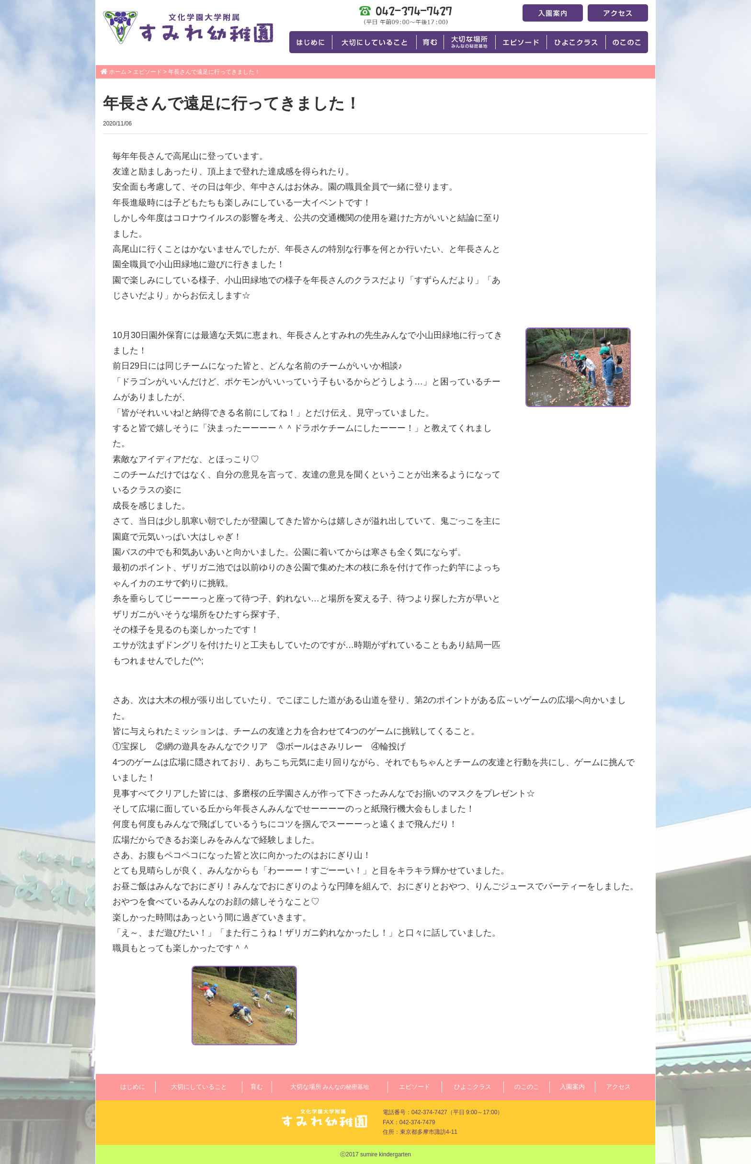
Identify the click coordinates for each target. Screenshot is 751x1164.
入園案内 (572, 1086)
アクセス (618, 1086)
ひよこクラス (472, 1086)
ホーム (117, 71)
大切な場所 (329, 1086)
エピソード (147, 71)
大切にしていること (199, 1086)
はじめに (132, 1086)
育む (256, 1086)
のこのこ (526, 1086)
